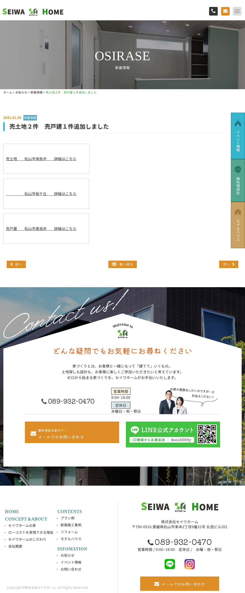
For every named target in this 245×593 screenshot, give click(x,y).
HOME (12, 512)
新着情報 (30, 117)
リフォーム (69, 531)
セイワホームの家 (22, 525)
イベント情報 (71, 562)
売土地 (41, 158)
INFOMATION (73, 549)
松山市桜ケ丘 (41, 193)
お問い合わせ (71, 569)
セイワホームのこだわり (28, 539)
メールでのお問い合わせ (179, 584)
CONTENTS (70, 512)
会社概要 (15, 546)
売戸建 (41, 228)
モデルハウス (71, 538)
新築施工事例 (71, 525)
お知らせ (68, 555)
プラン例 (68, 518)
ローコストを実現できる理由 (31, 532)
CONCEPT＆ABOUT (26, 519)
